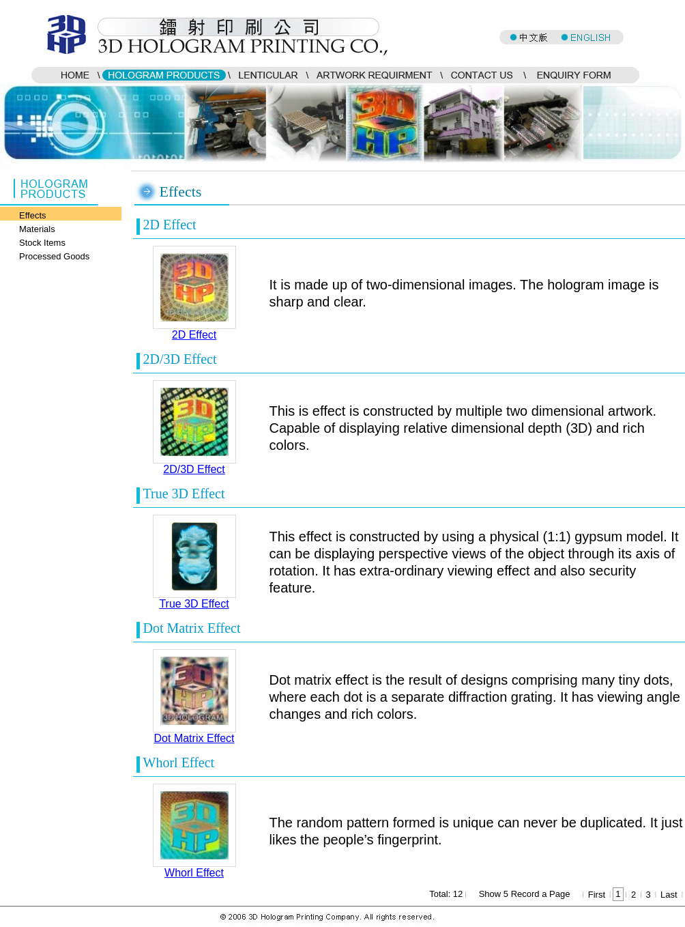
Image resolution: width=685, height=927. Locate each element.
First (596, 894)
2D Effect (194, 335)
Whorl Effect (194, 873)
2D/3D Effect (193, 469)
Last (668, 894)
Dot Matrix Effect (194, 738)
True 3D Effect (194, 604)
